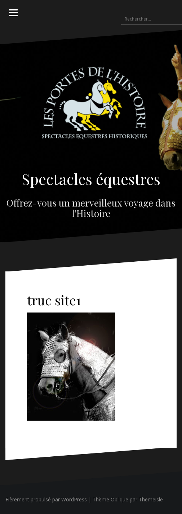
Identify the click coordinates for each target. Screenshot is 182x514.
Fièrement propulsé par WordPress (46, 499)
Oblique (119, 499)
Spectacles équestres (91, 179)
